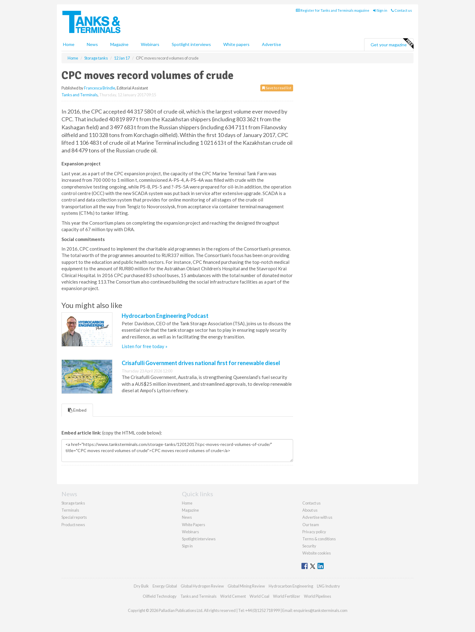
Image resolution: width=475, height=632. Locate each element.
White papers (236, 44)
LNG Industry (328, 586)
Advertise (271, 44)
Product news (73, 524)
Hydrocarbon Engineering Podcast (165, 315)
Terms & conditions (319, 538)
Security (309, 545)
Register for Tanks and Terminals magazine (332, 10)
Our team (310, 524)
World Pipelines (317, 596)
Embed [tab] (77, 410)
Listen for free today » (144, 346)
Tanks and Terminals (79, 94)
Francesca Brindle (99, 87)
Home (68, 44)
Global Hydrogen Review (202, 586)
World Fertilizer (286, 596)
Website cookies (316, 553)
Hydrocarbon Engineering (291, 586)
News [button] (92, 44)
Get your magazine (392, 44)
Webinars (150, 44)
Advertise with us (317, 517)
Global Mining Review (246, 586)
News (187, 517)
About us (309, 510)
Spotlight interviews (191, 44)
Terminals (70, 510)
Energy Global (165, 586)
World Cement (233, 596)
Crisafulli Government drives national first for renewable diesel (201, 363)
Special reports (74, 517)
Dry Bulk (141, 586)
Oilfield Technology (160, 596)
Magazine (119, 44)
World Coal (259, 596)
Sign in (380, 10)
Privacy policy (314, 531)
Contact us (401, 10)
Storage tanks (73, 503)
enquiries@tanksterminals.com (320, 610)
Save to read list (276, 87)
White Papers (193, 524)
